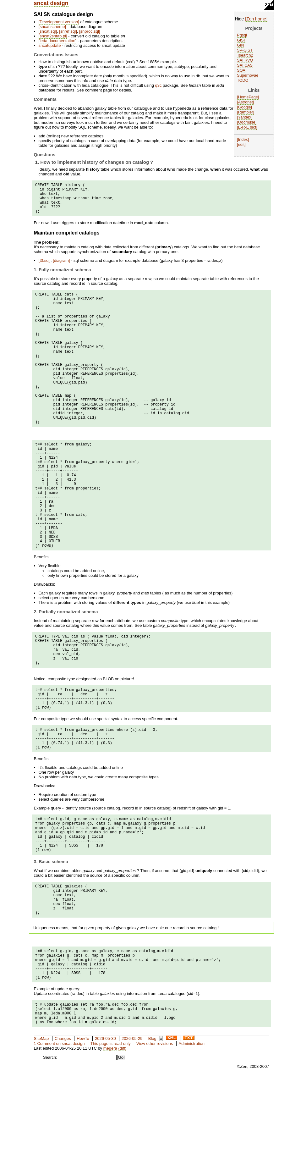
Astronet (245, 102)
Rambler (245, 112)
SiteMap (41, 1137)
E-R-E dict (247, 127)
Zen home (256, 18)
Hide (239, 18)
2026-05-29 (132, 1137)
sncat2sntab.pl (53, 36)
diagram (61, 267)
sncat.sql (48, 31)
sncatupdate (50, 45)
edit (241, 144)
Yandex (244, 117)
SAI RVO (245, 60)
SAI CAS (245, 65)
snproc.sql (89, 31)
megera (110, 1147)
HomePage (248, 97)
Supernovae (247, 75)
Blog (152, 1137)
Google (244, 107)
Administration (192, 1142)
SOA (241, 70)
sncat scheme (52, 26)
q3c (158, 85)
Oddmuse (246, 122)
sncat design (51, 3)
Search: (50, 1156)
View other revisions (154, 1142)
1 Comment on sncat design (59, 1142)
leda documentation (57, 40)
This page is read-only (110, 1142)
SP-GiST (245, 50)
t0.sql (44, 267)
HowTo (83, 1137)
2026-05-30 (105, 1137)
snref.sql (68, 31)
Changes (63, 1137)
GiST (241, 40)
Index (243, 139)
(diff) (122, 1147)
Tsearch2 (245, 55)
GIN (240, 45)
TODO (242, 80)
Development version (59, 21)
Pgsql (242, 35)
